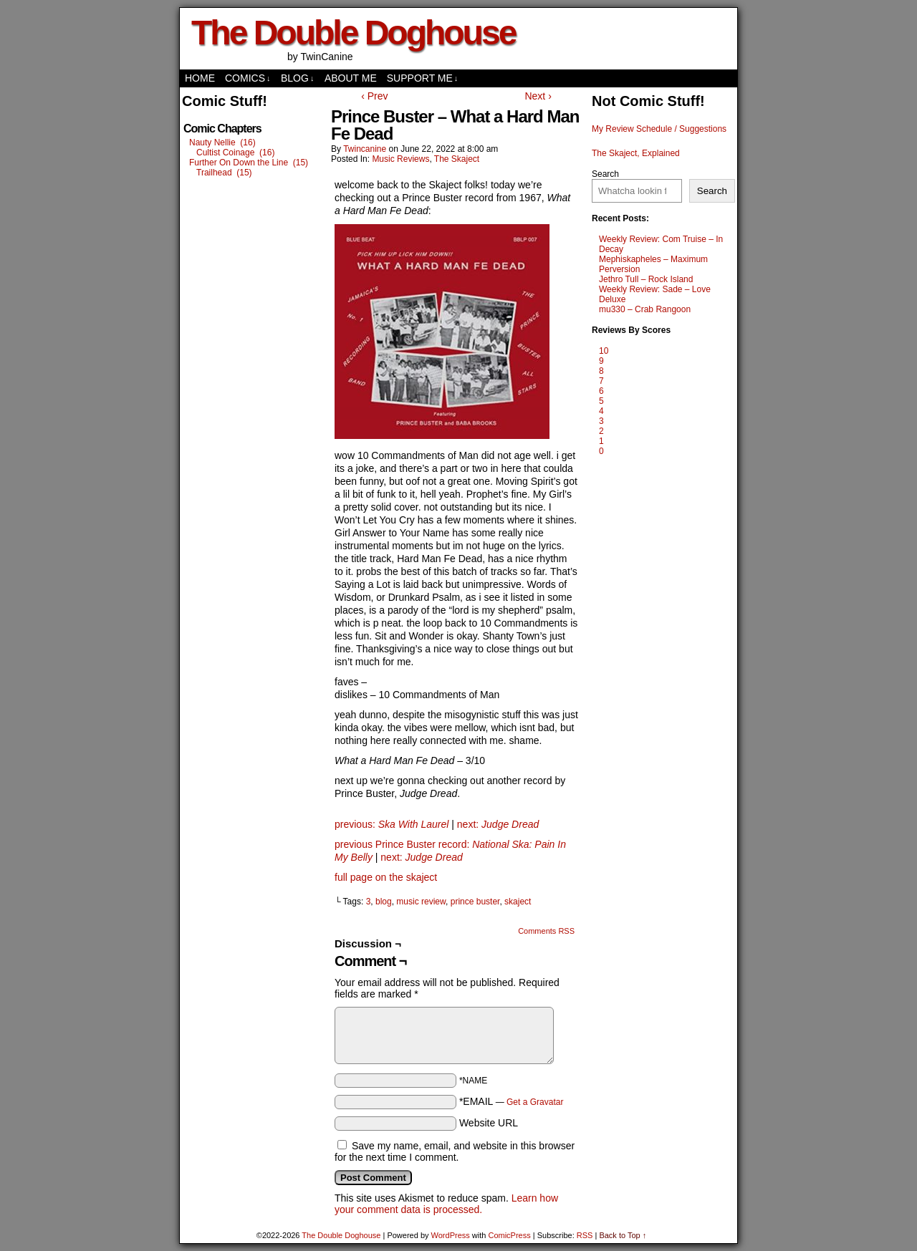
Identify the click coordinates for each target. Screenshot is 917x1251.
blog (383, 902)
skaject (517, 902)
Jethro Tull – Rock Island (646, 279)
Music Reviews (400, 159)
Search (605, 174)
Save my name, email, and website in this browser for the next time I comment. (455, 1151)
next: (498, 824)
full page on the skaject (386, 877)
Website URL (488, 1123)
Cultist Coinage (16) (235, 153)
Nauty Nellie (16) (222, 142)
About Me (351, 78)
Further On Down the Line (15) (248, 163)
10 (603, 351)
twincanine (364, 149)
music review (421, 902)
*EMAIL (511, 1101)
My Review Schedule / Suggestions (659, 129)
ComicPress (509, 1235)
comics (248, 78)
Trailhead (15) (224, 173)
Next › (537, 96)
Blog (297, 78)
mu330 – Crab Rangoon (645, 309)
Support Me (422, 78)
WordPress (450, 1235)
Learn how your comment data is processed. (446, 1203)
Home (200, 78)
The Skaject (456, 159)
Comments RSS (546, 931)
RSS (585, 1235)
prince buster (475, 902)
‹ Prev (374, 96)
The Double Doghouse (353, 33)
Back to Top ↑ (622, 1235)
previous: (391, 824)
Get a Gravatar (534, 1102)
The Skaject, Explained (636, 153)
